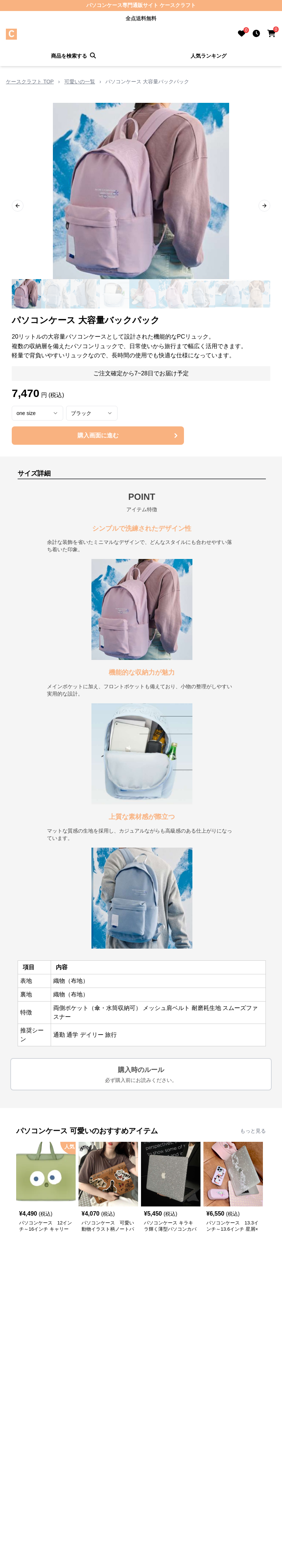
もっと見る (253, 1131)
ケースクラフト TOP (30, 81)
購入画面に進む (128, 435)
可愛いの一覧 (79, 81)
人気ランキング (209, 56)
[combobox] (37, 413)
